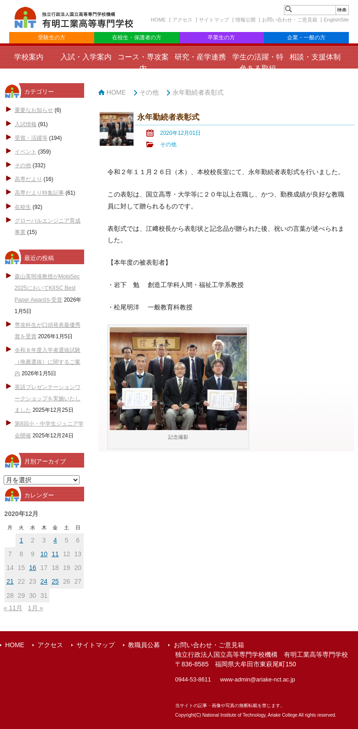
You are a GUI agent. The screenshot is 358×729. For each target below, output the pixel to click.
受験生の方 (51, 37)
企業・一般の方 (306, 37)
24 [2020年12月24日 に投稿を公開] (44, 581)
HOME (158, 19)
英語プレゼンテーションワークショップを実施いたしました (47, 398)
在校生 (23, 207)
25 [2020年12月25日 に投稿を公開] (55, 581)
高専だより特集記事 (39, 193)
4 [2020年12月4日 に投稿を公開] (55, 540)
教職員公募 (144, 645)
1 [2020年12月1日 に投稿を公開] (21, 540)
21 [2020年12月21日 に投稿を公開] (10, 581)
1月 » (35, 608)
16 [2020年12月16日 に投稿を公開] (33, 567)
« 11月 (13, 608)
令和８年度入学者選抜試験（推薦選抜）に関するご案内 (47, 361)
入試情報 (26, 124)
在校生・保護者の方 (136, 37)
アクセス (182, 19)
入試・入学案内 (86, 57)
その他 (23, 165)
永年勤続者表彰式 (198, 92)
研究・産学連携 (200, 57)
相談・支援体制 (315, 57)
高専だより (28, 179)
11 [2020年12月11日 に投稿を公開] (55, 554)
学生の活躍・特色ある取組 (257, 62)
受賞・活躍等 (31, 138)
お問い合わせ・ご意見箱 (289, 19)
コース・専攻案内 (143, 62)
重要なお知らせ (34, 110)
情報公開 (245, 19)
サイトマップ (214, 19)
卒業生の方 (221, 37)
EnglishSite (336, 19)
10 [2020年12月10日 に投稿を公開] (44, 554)
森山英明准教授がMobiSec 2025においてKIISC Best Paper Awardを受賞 (47, 288)
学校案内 (28, 57)
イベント (26, 152)
